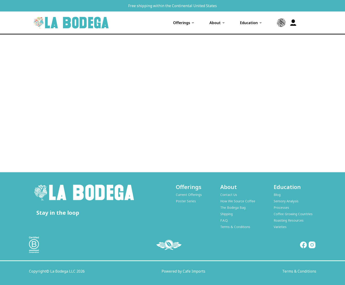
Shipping (226, 214)
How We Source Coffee (237, 201)
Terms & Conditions (235, 227)
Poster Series (186, 201)
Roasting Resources (289, 220)
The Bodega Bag (233, 207)
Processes (281, 207)
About (217, 22)
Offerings (184, 22)
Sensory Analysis (286, 201)
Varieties (280, 227)
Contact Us (228, 194)
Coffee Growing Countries (293, 214)
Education (251, 22)
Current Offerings (189, 194)
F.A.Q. (224, 220)
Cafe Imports (194, 271)
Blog (277, 194)
